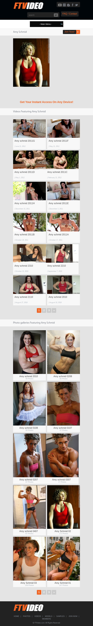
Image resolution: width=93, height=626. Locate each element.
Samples (60, 616)
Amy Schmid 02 (63, 531)
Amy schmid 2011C (57, 172)
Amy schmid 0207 (28, 479)
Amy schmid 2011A (59, 234)
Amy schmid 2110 (24, 297)
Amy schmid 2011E (59, 203)
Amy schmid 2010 (58, 297)
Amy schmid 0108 (28, 428)
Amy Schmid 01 (63, 583)
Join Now (73, 616)
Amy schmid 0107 (63, 428)
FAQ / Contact (69, 13)
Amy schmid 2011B (25, 234)
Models (48, 616)
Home (16, 616)
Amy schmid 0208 (63, 376)
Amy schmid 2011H (25, 203)
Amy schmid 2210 (56, 266)
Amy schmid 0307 (61, 479)
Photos (26, 616)
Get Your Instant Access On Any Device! (46, 102)
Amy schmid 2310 (24, 266)
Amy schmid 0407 (28, 531)
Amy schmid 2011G (25, 141)
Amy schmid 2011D (25, 172)
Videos (37, 616)
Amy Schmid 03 (29, 583)
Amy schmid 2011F (59, 141)
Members (46, 619)
